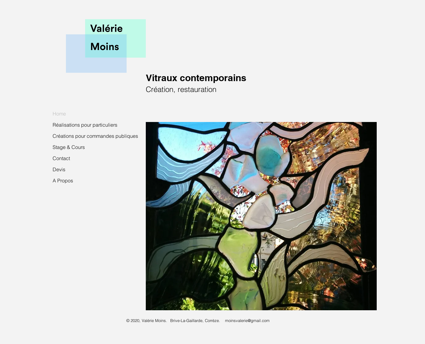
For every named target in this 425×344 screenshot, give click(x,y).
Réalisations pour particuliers (85, 125)
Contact (61, 158)
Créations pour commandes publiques (95, 136)
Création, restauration (181, 89)
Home (59, 114)
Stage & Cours (69, 147)
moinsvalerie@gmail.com (247, 320)
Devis (59, 169)
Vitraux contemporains (196, 77)
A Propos (63, 180)
